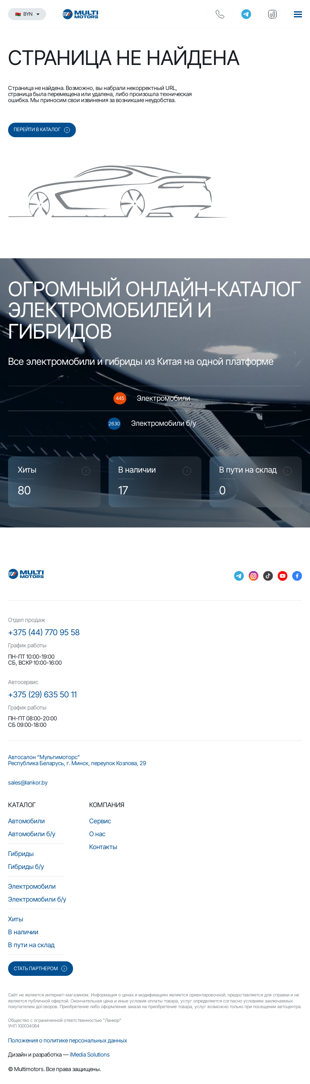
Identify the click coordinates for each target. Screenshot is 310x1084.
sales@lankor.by (28, 782)
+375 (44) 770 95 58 (44, 632)
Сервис (100, 821)
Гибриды (21, 853)
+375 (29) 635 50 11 (42, 694)
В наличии (23, 932)
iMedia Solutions (90, 1054)
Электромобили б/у (37, 899)
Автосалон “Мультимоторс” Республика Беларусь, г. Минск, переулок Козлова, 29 (77, 760)
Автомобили (26, 821)
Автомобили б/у (31, 834)
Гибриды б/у (26, 866)
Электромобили (32, 886)
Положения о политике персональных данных (67, 1040)
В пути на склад (31, 945)
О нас (97, 834)
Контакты (103, 846)
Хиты (15, 919)
